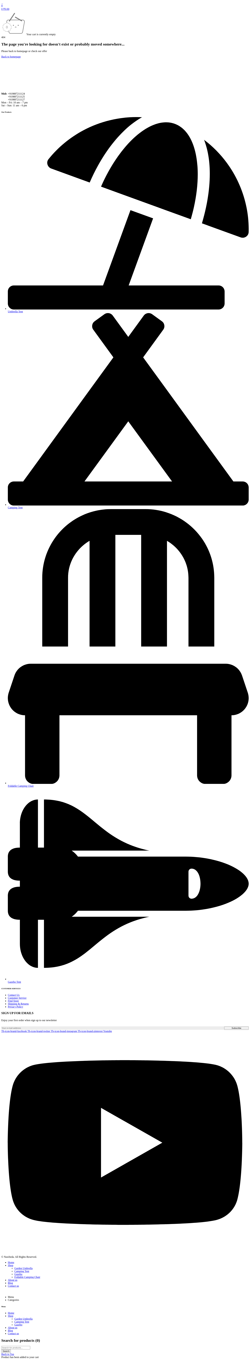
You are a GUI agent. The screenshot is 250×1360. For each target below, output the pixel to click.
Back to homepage (11, 56)
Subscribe (236, 1028)
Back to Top (7, 1354)
